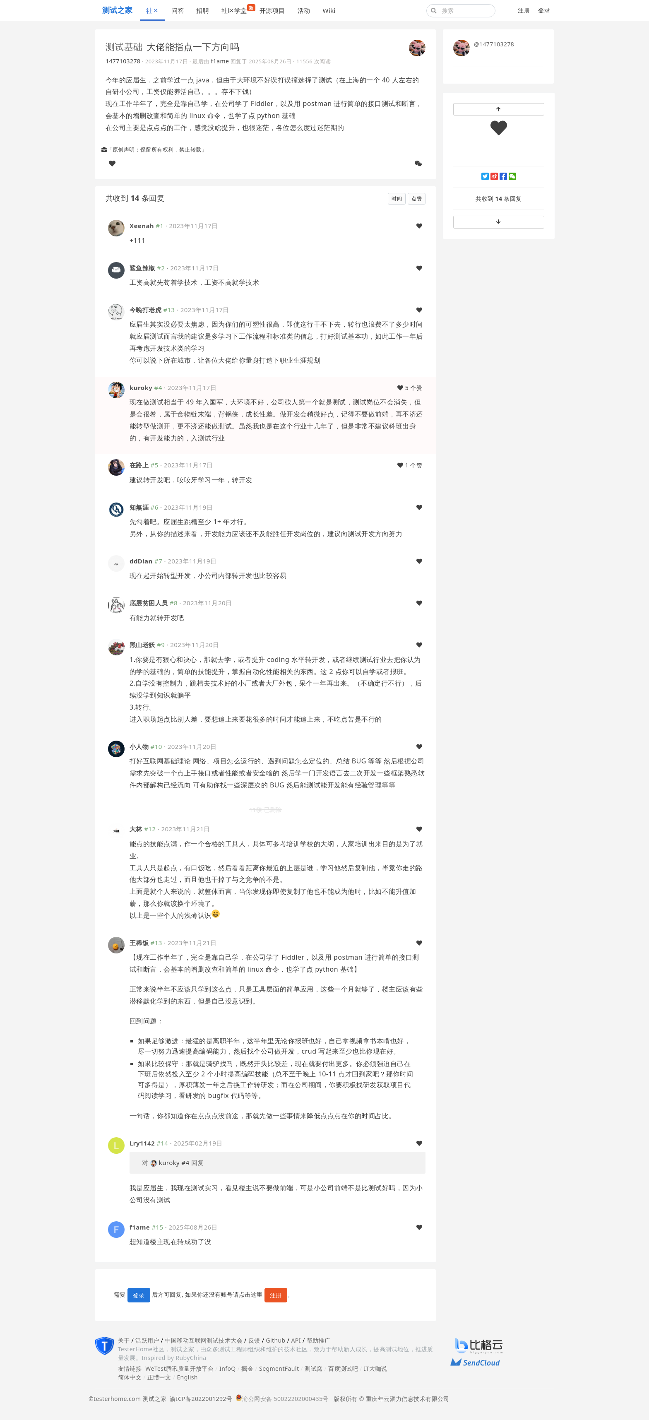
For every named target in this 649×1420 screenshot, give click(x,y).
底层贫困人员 (149, 603)
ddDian (141, 561)
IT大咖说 (375, 1368)
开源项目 (272, 10)
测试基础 (124, 46)
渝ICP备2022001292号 (199, 1399)
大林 (136, 829)
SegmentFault (279, 1368)
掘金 (247, 1368)
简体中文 (130, 1377)
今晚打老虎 (145, 310)
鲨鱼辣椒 (142, 268)
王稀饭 (139, 943)
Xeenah (142, 225)
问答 (177, 10)
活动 (304, 10)
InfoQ (227, 1368)
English (187, 1377)
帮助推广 (319, 1340)
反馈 (254, 1340)
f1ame (220, 61)
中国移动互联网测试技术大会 (204, 1340)
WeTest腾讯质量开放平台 (179, 1368)
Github (275, 1340)
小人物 (139, 746)
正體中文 (159, 1377)
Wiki (328, 10)
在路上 (139, 465)
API (295, 1340)
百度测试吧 (343, 1368)
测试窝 (313, 1368)
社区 (152, 10)
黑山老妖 (142, 644)
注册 (524, 10)
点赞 (416, 198)
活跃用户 (147, 1340)
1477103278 (123, 61)
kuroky (141, 387)
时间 (397, 198)
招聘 (202, 10)
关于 (124, 1340)
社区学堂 (237, 9)
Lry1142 (142, 1143)
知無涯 (139, 507)
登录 (544, 10)
